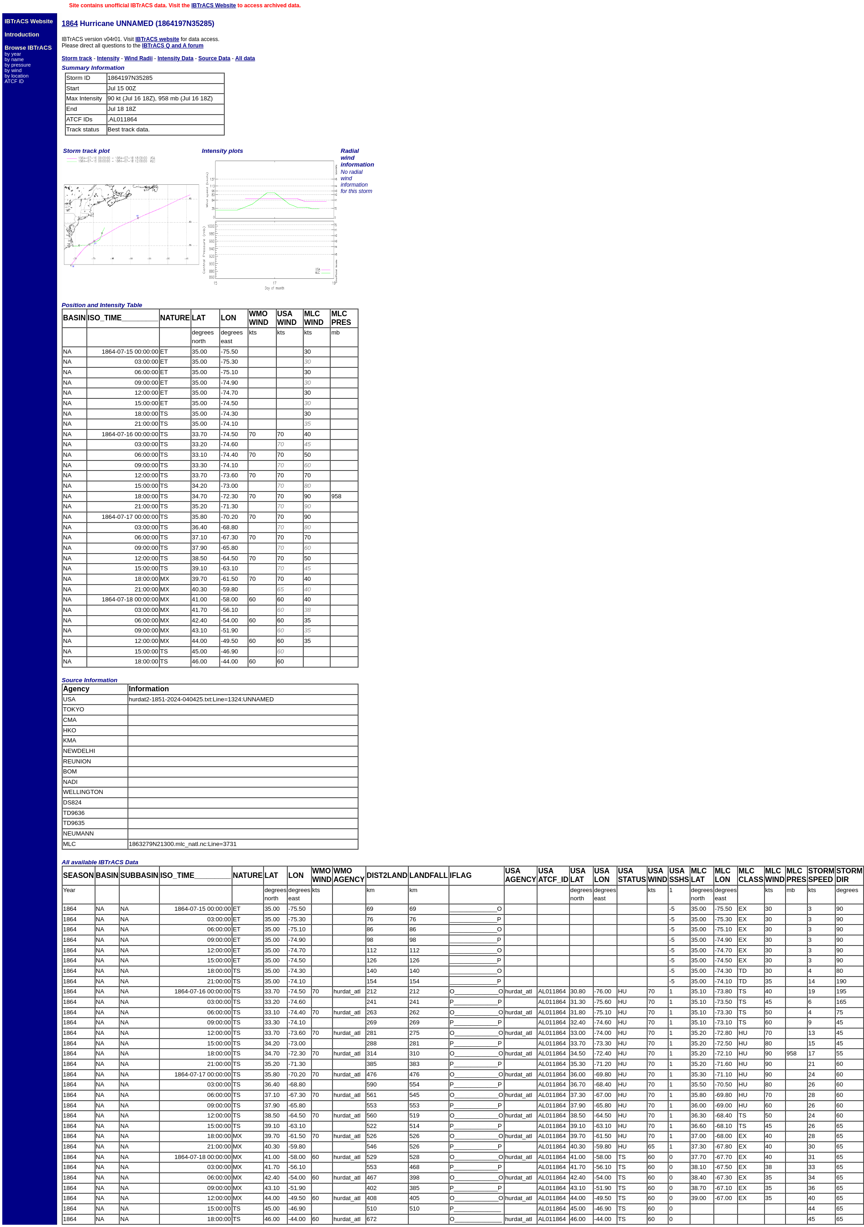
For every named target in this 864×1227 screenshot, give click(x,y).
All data (245, 58)
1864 (70, 23)
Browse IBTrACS (28, 47)
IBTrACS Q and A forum (172, 45)
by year (13, 54)
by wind (13, 70)
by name (14, 59)
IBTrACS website (157, 39)
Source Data (214, 58)
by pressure (18, 65)
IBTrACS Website (213, 5)
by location (17, 75)
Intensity (108, 58)
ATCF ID (14, 81)
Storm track (77, 58)
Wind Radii (138, 58)
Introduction (22, 34)
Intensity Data (176, 58)
